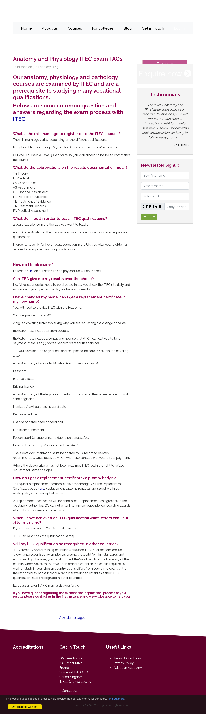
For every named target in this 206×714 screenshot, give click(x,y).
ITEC (19, 119)
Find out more (116, 698)
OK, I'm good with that (25, 706)
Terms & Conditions (128, 658)
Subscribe (149, 216)
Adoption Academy (128, 667)
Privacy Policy (124, 663)
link (31, 271)
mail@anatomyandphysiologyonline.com (142, 16)
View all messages (72, 618)
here (41, 488)
